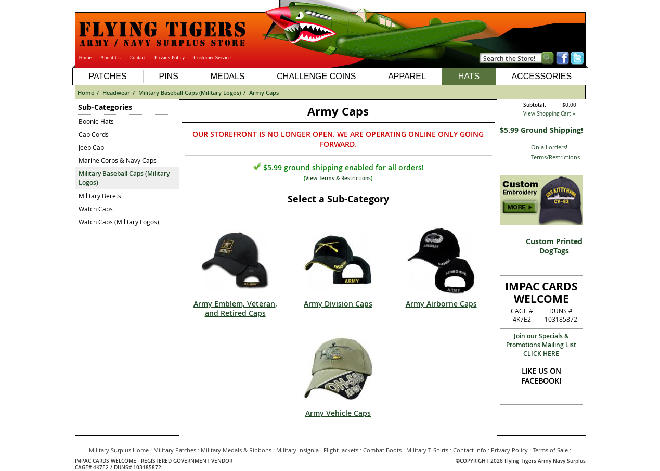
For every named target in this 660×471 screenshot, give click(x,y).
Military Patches (174, 450)
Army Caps (264, 92)
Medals (228, 76)
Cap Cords (94, 134)
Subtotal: (534, 104)
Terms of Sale (550, 450)
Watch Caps (96, 209)
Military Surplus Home (119, 450)
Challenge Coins (316, 76)
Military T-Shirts (427, 450)
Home (85, 57)
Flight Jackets (340, 450)
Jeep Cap (91, 147)
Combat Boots (382, 450)
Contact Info (469, 450)
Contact (138, 57)
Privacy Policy (169, 57)
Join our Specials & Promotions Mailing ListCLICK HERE (541, 345)
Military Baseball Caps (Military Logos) (189, 92)
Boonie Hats (96, 121)
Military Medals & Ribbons (236, 450)
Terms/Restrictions (555, 157)
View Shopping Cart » (549, 113)
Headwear (116, 92)
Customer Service (211, 57)
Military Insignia (297, 450)
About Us (110, 57)
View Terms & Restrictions (338, 178)
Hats (469, 76)
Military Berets (100, 196)
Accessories (541, 76)
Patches (107, 76)
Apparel (407, 76)
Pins (168, 76)
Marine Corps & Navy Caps (118, 160)
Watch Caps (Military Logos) (119, 222)
